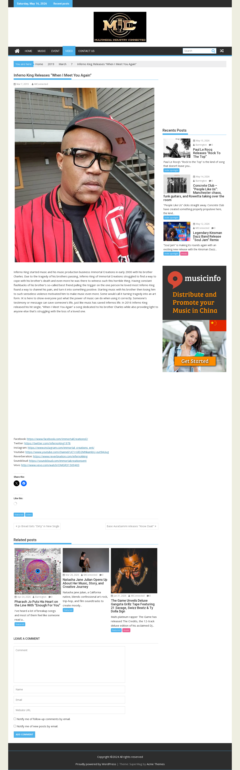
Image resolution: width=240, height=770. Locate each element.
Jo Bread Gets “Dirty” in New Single (38, 526)
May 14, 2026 (201, 176)
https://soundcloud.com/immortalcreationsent (58, 460)
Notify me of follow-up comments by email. (43, 719)
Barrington (39, 596)
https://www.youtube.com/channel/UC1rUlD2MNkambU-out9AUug (67, 452)
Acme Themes (156, 764)
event (55, 51)
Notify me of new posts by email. (37, 726)
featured (19, 514)
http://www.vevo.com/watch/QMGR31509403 (50, 465)
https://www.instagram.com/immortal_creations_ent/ (61, 447)
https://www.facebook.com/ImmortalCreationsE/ (57, 439)
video (69, 51)
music (42, 51)
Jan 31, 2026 (118, 595)
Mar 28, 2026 (71, 574)
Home (28, 51)
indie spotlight (171, 170)
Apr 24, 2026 (23, 596)
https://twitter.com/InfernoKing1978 (47, 443)
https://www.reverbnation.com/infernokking (60, 456)
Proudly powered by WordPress (95, 764)
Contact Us (86, 51)
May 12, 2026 (201, 223)
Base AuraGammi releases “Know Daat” (130, 526)
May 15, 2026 (201, 140)
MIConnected (40, 84)
